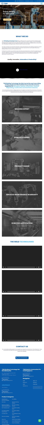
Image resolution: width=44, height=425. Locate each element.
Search (40, 387)
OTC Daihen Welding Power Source (5, 411)
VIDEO (24, 384)
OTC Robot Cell (4, 413)
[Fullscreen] (40, 267)
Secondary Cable (5, 422)
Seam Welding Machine (16, 421)
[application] (22, 257)
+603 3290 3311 (39, 1)
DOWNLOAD (35, 384)
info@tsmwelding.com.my (8, 380)
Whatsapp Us (5, 379)
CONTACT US (25, 386)
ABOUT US (35, 380)
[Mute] (38, 267)
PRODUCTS (25, 382)
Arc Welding (14, 399)
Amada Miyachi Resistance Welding (5, 400)
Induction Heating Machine (15, 403)
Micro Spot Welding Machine (15, 405)
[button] (2, 19)
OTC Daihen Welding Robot (15, 411)
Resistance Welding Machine (15, 417)
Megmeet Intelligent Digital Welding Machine (6, 405)
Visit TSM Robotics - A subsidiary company (25, 1)
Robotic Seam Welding (16, 419)
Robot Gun (4, 419)
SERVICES (35, 382)
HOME (24, 380)
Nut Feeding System (5, 407)
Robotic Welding (5, 421)
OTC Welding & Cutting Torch (16, 414)
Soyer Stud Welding (15, 422)
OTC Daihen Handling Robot (16, 408)
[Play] (3, 267)
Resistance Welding (5, 416)
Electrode (3, 402)
